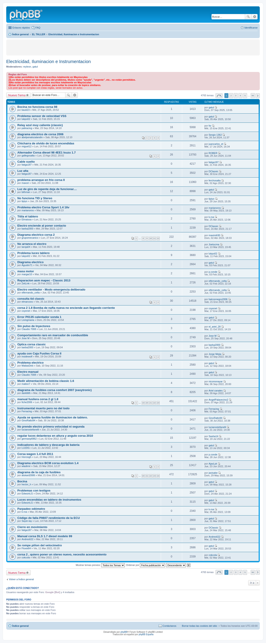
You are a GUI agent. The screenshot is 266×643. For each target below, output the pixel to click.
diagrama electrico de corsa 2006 (40, 134)
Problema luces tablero (33, 253)
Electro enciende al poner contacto (41, 225)
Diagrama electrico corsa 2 (36, 234)
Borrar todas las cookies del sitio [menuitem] (199, 626)
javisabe (213, 472)
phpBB (124, 632)
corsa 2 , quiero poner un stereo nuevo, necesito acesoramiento (62, 554)
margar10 (27, 274)
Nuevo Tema (17, 95)
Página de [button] (219, 95)
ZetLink (26, 283)
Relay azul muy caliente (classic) (40, 125)
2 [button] (231, 95)
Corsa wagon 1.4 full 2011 (35, 454)
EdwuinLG (27, 493)
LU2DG (26, 447)
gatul (35, 66)
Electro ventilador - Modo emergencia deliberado (51, 289)
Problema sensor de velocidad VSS (41, 116)
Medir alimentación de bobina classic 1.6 (45, 381)
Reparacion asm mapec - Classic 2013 (43, 280)
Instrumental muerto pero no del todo (43, 408)
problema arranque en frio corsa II (41, 180)
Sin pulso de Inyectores (33, 326)
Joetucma (214, 244)
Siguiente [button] (258, 95)
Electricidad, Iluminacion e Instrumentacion (48, 61)
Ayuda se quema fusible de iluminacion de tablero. (52, 417)
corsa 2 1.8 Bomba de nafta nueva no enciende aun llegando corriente (66, 307)
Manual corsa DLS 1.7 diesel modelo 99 (44, 536)
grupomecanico (30, 237)
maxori (25, 183)
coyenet (26, 310)
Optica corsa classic (31, 344)
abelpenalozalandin (32, 137)
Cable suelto (26, 161)
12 (158, 238)
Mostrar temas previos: (100, 565)
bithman (26, 192)
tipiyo (24, 201)
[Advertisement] (54, 47)
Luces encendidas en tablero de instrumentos (49, 499)
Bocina (22, 481)
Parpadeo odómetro (31, 508)
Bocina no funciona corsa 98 (37, 107)
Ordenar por (145, 565)
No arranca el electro (31, 244)
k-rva (211, 217)
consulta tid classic (30, 298)
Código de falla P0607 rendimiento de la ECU (48, 518)
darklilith (26, 393)
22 (154, 403)
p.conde (213, 271)
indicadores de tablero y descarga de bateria (48, 444)
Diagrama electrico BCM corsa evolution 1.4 (48, 463)
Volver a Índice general (21, 579)
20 (147, 403)
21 (151, 403)
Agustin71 (27, 265)
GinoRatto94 (28, 420)
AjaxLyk (213, 463)
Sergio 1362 (215, 134)
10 (151, 238)
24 (158, 476)
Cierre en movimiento (32, 527)
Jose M (25, 338)
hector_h (26, 484)
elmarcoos (27, 301)
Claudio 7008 (29, 329)
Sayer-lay (27, 521)
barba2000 (27, 228)
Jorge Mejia (215, 354)
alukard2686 (28, 475)
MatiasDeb (27, 365)
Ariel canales (216, 390)
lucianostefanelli (30, 429)
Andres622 (27, 539)
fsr (210, 125)
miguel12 (27, 146)
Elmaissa (27, 219)
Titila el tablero (27, 216)
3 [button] (235, 95)
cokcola (26, 557)
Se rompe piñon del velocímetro (39, 545)
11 (154, 238)
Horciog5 (26, 457)
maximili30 (214, 235)
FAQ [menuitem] (37, 27)
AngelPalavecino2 (218, 399)
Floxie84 (26, 548)
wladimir (26, 466)
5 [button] (245, 95)
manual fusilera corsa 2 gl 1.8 (37, 399)
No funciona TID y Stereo (34, 198)
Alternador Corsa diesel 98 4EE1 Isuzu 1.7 (46, 152)
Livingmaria (28, 320)
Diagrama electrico (30, 262)
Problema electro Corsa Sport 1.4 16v (43, 207)
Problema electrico (30, 362)
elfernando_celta (218, 281)
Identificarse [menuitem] (251, 27)
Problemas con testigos (33, 490)
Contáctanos (169, 626)
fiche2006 (27, 402)
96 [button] (253, 95)
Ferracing (27, 411)
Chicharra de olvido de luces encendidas (45, 143)
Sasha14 (213, 436)
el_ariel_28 (215, 326)
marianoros (28, 210)
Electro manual (27, 371)
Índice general (20, 626)
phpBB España (146, 634)
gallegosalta (28, 155)
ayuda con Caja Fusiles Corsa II (39, 353)
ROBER (213, 153)
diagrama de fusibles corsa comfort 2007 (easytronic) (54, 390)
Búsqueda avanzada (255, 16)
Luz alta (22, 170)
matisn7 (26, 384)
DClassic (213, 171)
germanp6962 (29, 438)
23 (158, 403)
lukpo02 (26, 119)
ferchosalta (215, 180)
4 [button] (240, 95)
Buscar (248, 16)
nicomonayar (216, 381)
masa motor (25, 271)
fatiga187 (27, 164)
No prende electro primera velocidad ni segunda (51, 426)
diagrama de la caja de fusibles (38, 472)
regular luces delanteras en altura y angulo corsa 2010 (55, 435)
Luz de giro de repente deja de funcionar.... (47, 189)
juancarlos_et (216, 144)
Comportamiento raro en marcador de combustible (52, 335)
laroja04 (26, 247)
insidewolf (27, 356)
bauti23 (26, 110)
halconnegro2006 (218, 299)
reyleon (27, 66)
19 (143, 403)
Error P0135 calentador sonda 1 (39, 317)
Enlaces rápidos (21, 27)
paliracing (27, 128)
